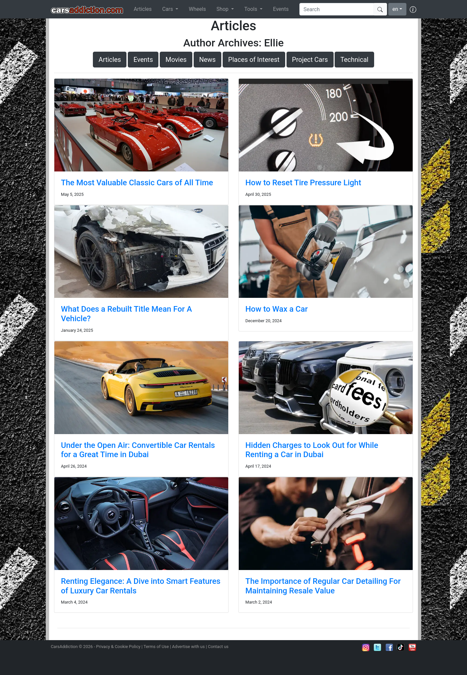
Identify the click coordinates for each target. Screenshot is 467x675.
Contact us (218, 646)
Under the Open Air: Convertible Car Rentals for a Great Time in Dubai (138, 450)
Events (280, 9)
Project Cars (310, 60)
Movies (175, 60)
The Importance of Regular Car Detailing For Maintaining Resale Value (323, 586)
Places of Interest (254, 60)
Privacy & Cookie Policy (118, 646)
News (207, 60)
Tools (251, 9)
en (395, 9)
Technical (354, 60)
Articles (142, 9)
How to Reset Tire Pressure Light (303, 182)
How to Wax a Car (276, 309)
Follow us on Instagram (366, 647)
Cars (168, 9)
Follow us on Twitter (377, 647)
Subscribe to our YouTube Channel (412, 647)
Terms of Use (156, 646)
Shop (223, 9)
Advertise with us (188, 646)
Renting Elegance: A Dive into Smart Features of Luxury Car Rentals (140, 586)
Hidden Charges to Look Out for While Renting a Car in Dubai (311, 450)
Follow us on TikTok (401, 647)
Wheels (197, 9)
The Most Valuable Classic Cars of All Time (137, 182)
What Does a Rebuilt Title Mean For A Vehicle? (126, 313)
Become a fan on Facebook (389, 647)
